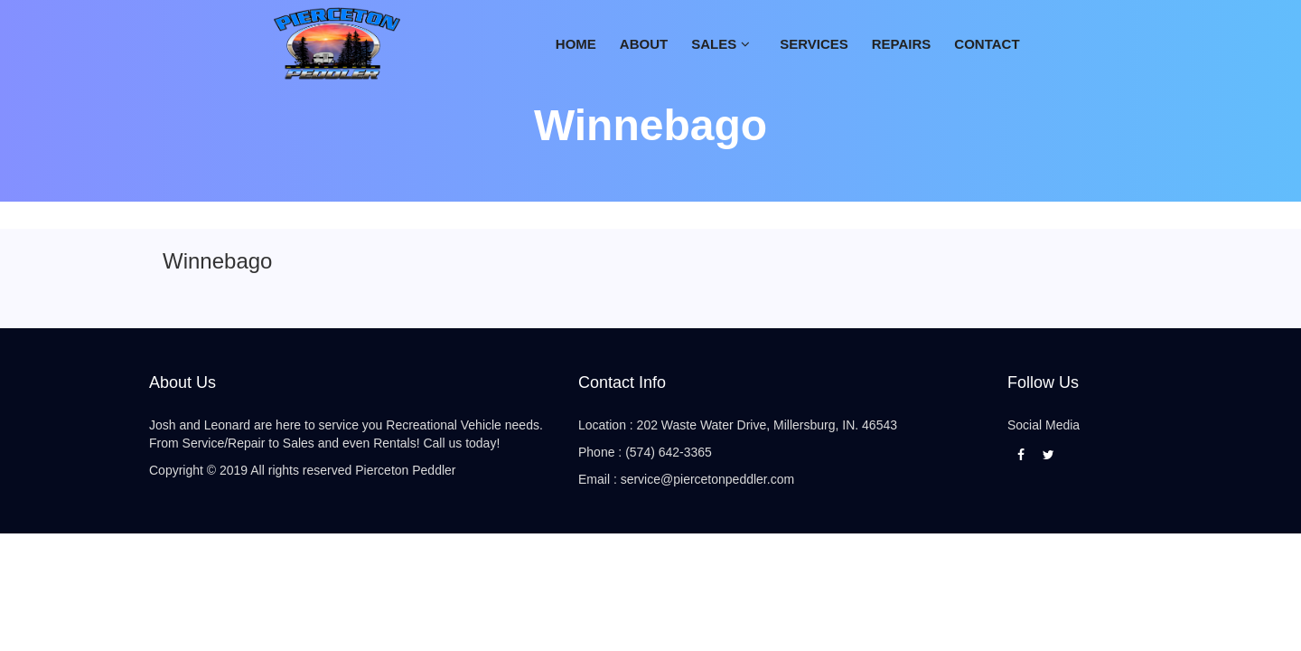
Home (576, 44)
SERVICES (814, 44)
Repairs (901, 44)
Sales (713, 44)
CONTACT (986, 44)
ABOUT (644, 44)
